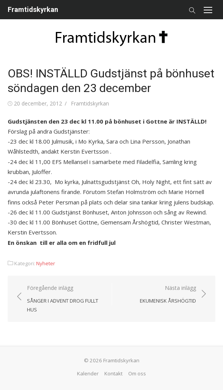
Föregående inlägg (65, 299)
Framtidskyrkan (33, 9)
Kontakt (113, 373)
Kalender (88, 373)
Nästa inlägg (168, 294)
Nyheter (45, 263)
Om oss (137, 373)
